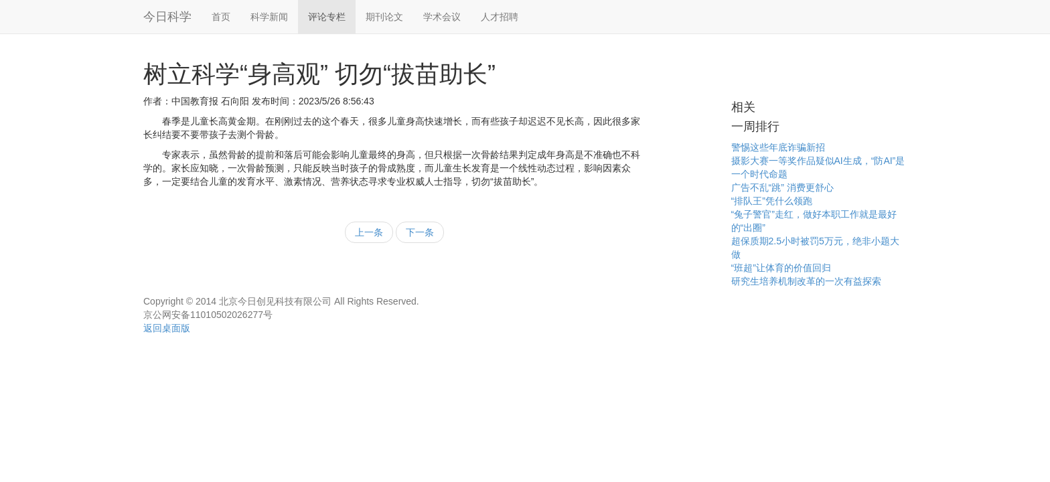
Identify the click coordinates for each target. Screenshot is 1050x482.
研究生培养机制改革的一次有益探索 (806, 281)
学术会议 (442, 16)
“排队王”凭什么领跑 (771, 200)
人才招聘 (499, 16)
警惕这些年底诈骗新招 (778, 147)
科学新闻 (269, 16)
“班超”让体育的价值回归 (781, 267)
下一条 (420, 232)
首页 (221, 16)
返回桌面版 (166, 328)
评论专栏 (327, 16)
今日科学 (167, 16)
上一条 (369, 232)
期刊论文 (384, 16)
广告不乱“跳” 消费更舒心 (782, 187)
